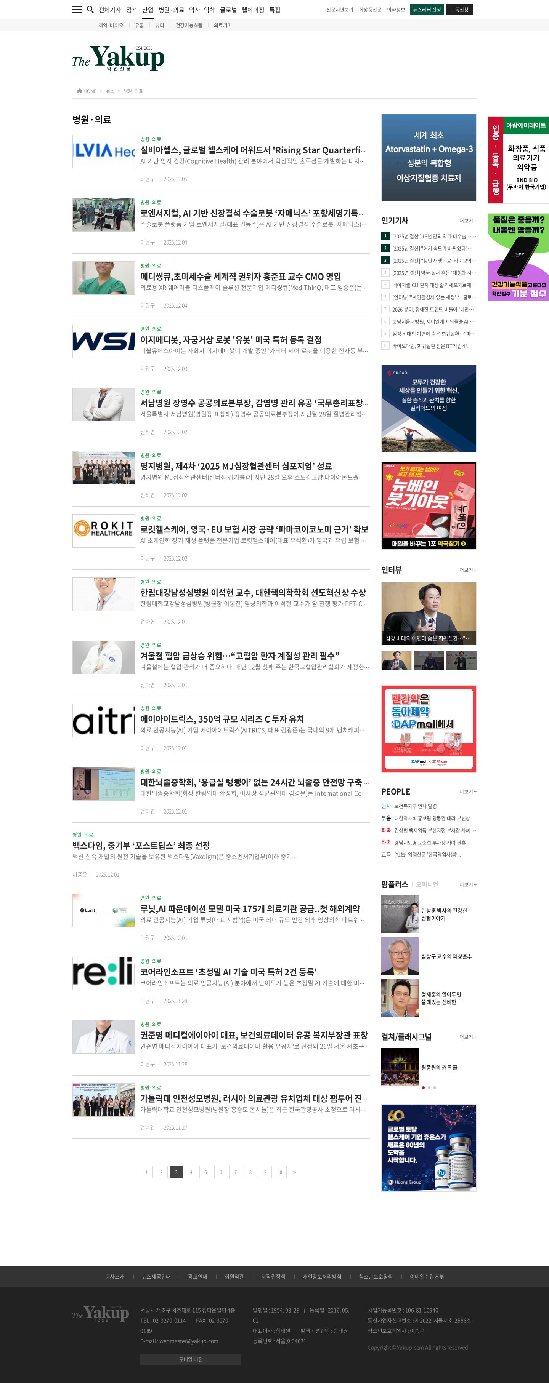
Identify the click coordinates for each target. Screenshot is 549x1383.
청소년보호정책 (376, 1276)
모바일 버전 (191, 1359)
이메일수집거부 (427, 1276)
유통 (139, 25)
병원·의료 (172, 9)
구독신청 (460, 9)
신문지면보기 (339, 9)
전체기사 (110, 9)
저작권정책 (273, 1276)
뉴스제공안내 (156, 1276)
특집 (275, 9)
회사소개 (115, 1276)
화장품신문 (370, 9)
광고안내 (197, 1276)
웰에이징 (253, 9)
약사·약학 (202, 9)
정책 (132, 9)
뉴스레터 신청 (427, 9)
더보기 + (468, 220)
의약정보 (396, 9)
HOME (86, 91)
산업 (148, 12)
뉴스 (110, 91)
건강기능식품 (189, 25)
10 (280, 1172)
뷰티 (159, 25)
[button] (423, 1087)
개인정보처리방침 (322, 1276)
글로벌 (228, 9)
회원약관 (234, 1276)
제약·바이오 (111, 25)
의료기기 (223, 25)
